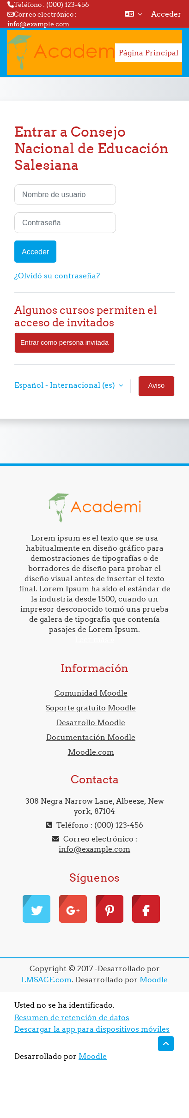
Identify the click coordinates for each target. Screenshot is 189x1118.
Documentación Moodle (90, 737)
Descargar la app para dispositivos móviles (92, 1029)
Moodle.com (91, 752)
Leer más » (94, 639)
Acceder (166, 13)
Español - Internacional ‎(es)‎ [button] (65, 385)
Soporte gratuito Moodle (91, 707)
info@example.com (38, 24)
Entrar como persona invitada (64, 342)
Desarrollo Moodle (90, 722)
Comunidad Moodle (91, 692)
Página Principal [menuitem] (148, 52)
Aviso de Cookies (156, 389)
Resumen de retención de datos (71, 1017)
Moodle (154, 979)
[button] (133, 14)
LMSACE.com (46, 979)
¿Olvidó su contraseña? (57, 275)
